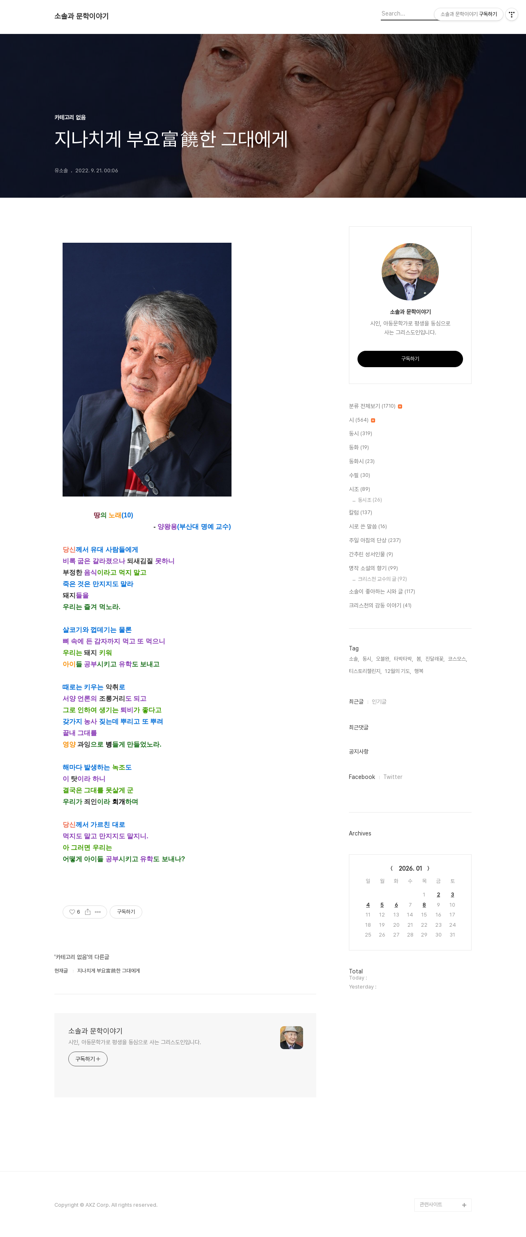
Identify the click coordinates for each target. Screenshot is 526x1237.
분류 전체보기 (375, 406)
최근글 (356, 701)
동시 (360, 434)
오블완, (383, 659)
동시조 (370, 500)
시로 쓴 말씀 (368, 527)
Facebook (362, 777)
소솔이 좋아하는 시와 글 (382, 592)
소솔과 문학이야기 (81, 16)
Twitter (392, 777)
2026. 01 (410, 868)
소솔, (354, 659)
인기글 (379, 701)
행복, (419, 671)
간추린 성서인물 (371, 555)
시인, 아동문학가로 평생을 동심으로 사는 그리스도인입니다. (134, 1042)
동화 (359, 448)
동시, (367, 659)
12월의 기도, (398, 671)
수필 (359, 476)
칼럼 (360, 513)
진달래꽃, (435, 659)
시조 (359, 489)
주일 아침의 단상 (375, 541)
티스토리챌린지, (365, 671)
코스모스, (457, 659)
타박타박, (403, 659)
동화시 (362, 462)
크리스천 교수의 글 (382, 579)
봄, (419, 659)
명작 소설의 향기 (373, 568)
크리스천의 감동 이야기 (380, 606)
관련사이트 (431, 1204)
